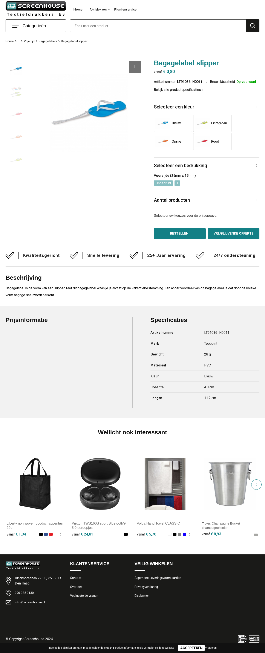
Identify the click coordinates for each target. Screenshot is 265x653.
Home (78, 9)
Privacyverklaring (146, 588)
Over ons (76, 588)
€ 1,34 (16, 535)
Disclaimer (142, 597)
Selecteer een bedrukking (180, 166)
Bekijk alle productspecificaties (178, 90)
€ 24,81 (82, 535)
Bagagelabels (49, 41)
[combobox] (158, 26)
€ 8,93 (211, 535)
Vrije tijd (29, 41)
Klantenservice (125, 9)
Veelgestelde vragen (84, 597)
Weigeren (211, 647)
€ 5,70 (146, 535)
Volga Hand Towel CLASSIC (158, 524)
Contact (75, 579)
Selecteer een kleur (174, 107)
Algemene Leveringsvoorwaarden (158, 579)
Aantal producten (172, 200)
